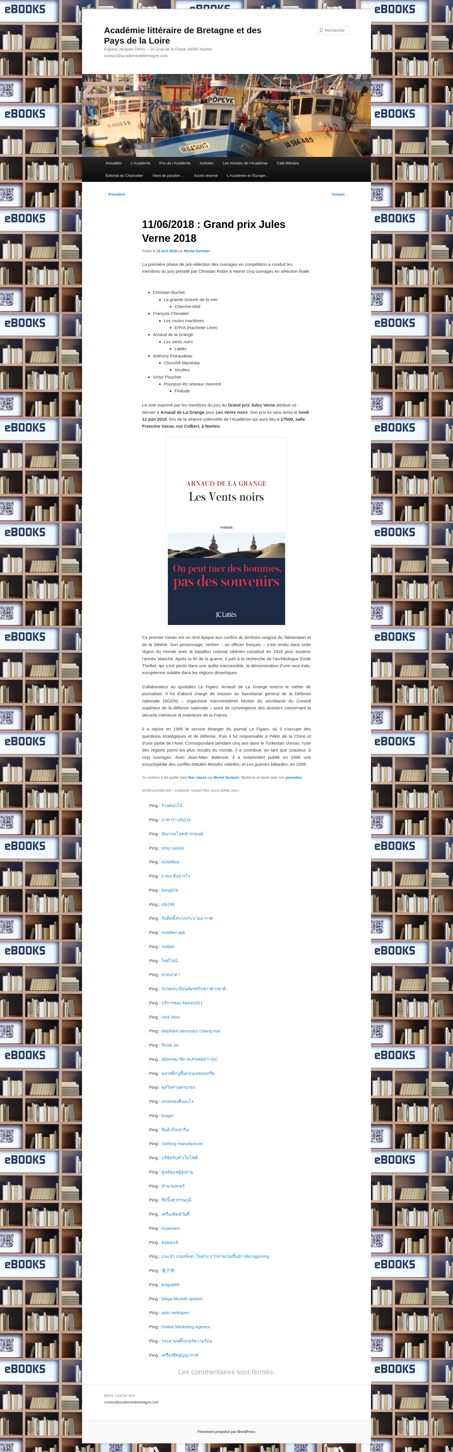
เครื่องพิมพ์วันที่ (175, 1214)
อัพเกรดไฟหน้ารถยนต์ (182, 833)
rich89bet (170, 861)
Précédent (114, 194)
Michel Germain (197, 251)
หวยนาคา (170, 974)
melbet (167, 946)
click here (170, 1017)
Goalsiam (170, 1228)
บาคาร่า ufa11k (176, 819)
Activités (206, 163)
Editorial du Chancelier (124, 175)
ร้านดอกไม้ (171, 805)
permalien (293, 778)
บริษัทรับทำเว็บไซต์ (179, 1157)
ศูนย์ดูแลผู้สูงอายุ (177, 1171)
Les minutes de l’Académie (245, 163)
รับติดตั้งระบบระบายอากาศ (187, 918)
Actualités (113, 163)
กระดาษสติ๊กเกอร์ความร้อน (186, 1340)
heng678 (169, 890)
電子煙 (167, 1270)
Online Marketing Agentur (185, 1326)
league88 (170, 1284)
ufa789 (168, 904)
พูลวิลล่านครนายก (178, 1087)
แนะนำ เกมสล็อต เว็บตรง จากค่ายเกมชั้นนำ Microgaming (215, 1256)
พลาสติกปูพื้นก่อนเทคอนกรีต (188, 1073)
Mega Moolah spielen (182, 1298)
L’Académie (140, 163)
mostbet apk (173, 932)
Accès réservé (206, 175)
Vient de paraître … (168, 175)
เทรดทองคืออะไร (177, 1101)
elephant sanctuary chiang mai (190, 1030)
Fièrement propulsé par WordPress (226, 1432)
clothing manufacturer (182, 1143)
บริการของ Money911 (182, 1002)
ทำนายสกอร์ (173, 1186)
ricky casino (172, 847)
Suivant (340, 194)
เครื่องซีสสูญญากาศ (179, 1355)
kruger (167, 1115)
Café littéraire (288, 163)
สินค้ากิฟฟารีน (175, 1129)
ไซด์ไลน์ (169, 960)
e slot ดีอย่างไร (175, 876)
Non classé (197, 778)
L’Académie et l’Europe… (248, 175)
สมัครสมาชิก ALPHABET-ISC (189, 1059)
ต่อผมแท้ (169, 1242)
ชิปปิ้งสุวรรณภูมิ (176, 1199)
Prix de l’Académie (175, 163)
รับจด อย (170, 1045)
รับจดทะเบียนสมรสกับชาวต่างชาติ (193, 988)
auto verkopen (175, 1312)
